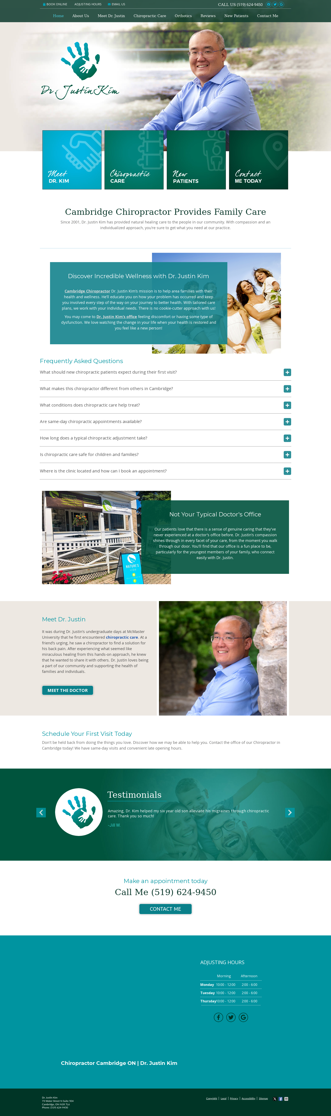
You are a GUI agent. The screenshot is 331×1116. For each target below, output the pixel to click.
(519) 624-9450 (250, 4)
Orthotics (183, 16)
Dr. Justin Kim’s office (116, 316)
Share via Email (286, 1099)
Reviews (208, 16)
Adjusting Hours (88, 4)
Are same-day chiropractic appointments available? (91, 421)
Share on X (275, 1099)
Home (58, 16)
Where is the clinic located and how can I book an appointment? (103, 471)
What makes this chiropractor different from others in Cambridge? (106, 388)
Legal (223, 1098)
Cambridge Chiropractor (87, 291)
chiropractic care (122, 637)
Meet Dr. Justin (111, 16)
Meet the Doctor (67, 690)
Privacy (234, 1098)
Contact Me (267, 16)
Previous (39, 813)
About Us (80, 16)
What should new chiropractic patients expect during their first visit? (108, 372)
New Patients (236, 16)
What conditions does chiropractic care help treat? (90, 405)
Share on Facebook (281, 1099)
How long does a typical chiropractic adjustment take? (93, 438)
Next (291, 813)
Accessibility (248, 1098)
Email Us (116, 4)
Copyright (211, 1098)
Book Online (55, 4)
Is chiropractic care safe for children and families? (89, 454)
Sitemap (263, 1098)
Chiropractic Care (150, 16)
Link (286, 4)
